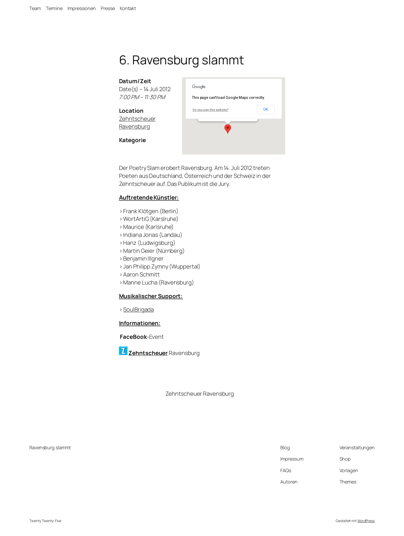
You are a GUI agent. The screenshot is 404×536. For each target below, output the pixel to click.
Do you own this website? (211, 110)
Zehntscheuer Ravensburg (137, 123)
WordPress (366, 520)
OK (265, 109)
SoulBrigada (138, 309)
